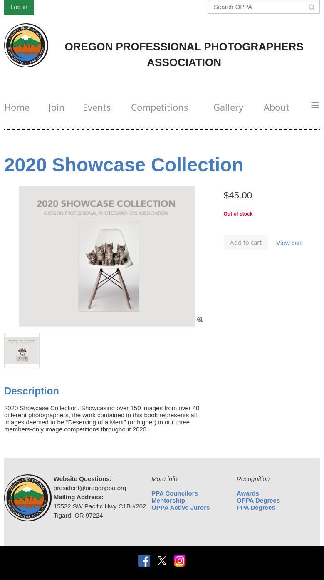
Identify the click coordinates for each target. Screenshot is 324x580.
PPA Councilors (174, 493)
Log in (18, 6)
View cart (289, 242)
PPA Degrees (256, 507)
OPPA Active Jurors (180, 507)
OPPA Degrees (258, 500)
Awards (248, 493)
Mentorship (168, 500)
